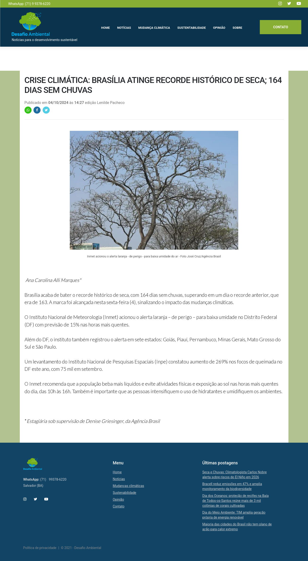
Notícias (119, 479)
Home (117, 472)
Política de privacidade (40, 548)
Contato (280, 27)
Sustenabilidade (124, 493)
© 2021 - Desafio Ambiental (81, 548)
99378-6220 (57, 479)
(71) (43, 479)
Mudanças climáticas (128, 486)
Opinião (118, 499)
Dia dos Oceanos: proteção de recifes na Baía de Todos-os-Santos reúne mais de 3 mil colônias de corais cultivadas (235, 500)
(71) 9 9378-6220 (37, 4)
